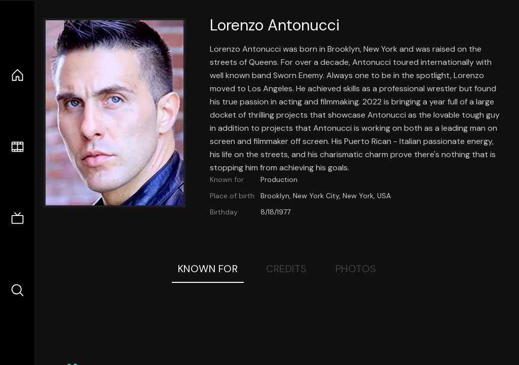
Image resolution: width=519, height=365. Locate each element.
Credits (286, 268)
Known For (208, 268)
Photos (356, 268)
